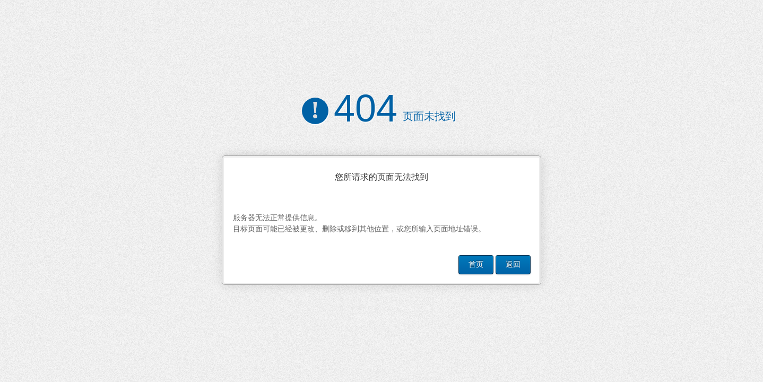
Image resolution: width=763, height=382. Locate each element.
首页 (476, 264)
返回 (513, 264)
